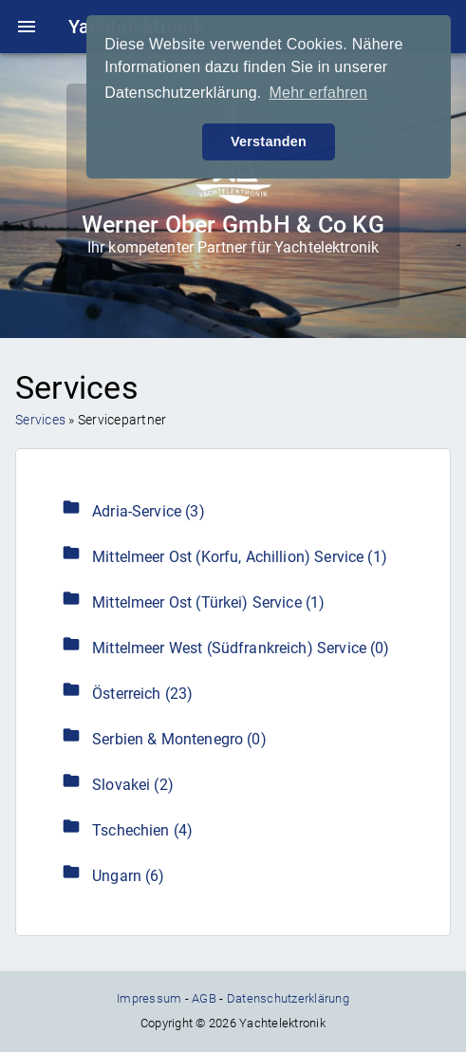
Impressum (149, 998)
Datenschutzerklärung (288, 998)
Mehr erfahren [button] (318, 93)
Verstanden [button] (269, 141)
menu (26, 26)
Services (40, 419)
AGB (204, 998)
